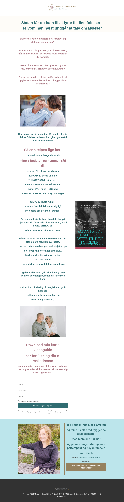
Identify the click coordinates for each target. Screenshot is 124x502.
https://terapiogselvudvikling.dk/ (89, 457)
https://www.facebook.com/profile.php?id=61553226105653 (86, 467)
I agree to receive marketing (28, 401)
